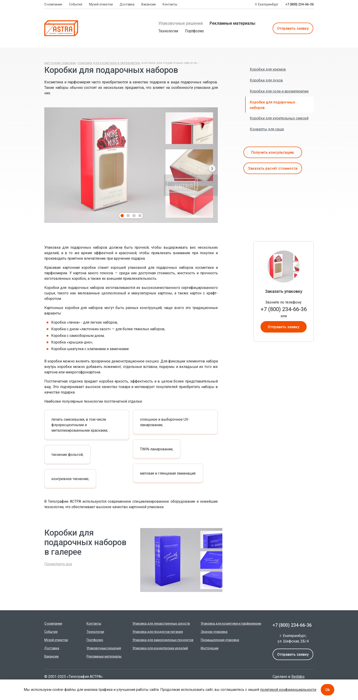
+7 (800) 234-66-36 (299, 4)
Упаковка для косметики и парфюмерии (109, 63)
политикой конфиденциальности (288, 689)
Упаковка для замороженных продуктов (162, 640)
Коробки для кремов (268, 69)
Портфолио (194, 31)
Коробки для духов (266, 80)
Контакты (170, 4)
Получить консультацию (272, 152)
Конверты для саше (267, 129)
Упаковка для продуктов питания (157, 632)
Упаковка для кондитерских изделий (160, 648)
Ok (327, 690)
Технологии (168, 31)
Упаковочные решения (180, 23)
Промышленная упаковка (220, 640)
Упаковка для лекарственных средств (161, 623)
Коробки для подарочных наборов (169, 63)
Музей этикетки (101, 4)
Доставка (127, 4)
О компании (53, 4)
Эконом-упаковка (214, 632)
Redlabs (298, 676)
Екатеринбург (268, 4)
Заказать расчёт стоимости (272, 168)
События (75, 4)
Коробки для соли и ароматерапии (279, 91)
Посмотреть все (58, 564)
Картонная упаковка (60, 63)
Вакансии (148, 4)
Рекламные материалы (232, 23)
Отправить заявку (293, 28)
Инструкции (209, 648)
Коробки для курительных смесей (279, 118)
